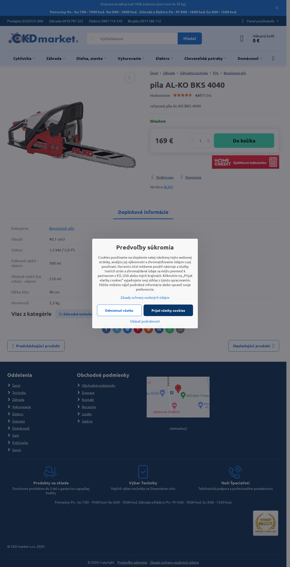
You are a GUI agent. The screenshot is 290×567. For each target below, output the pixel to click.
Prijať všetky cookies (168, 310)
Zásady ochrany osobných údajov (145, 297)
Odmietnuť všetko (119, 310)
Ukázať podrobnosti (145, 321)
